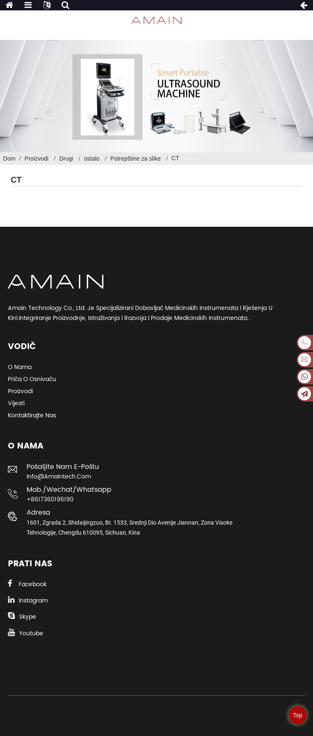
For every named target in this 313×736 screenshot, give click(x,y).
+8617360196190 (50, 499)
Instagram (33, 600)
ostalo (91, 158)
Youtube (31, 633)
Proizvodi (37, 158)
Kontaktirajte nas (32, 415)
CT (176, 158)
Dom (9, 158)
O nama (20, 367)
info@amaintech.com (59, 476)
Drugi (66, 158)
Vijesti (16, 403)
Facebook (33, 584)
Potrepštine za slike (135, 158)
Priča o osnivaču (32, 379)
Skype (27, 617)
